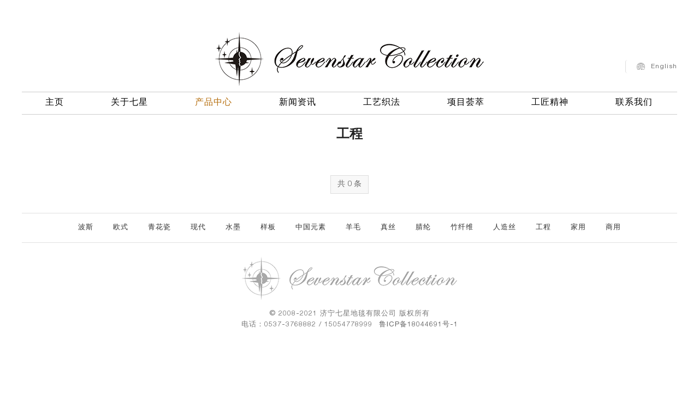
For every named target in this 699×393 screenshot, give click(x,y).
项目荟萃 (465, 101)
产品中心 (213, 101)
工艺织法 (381, 101)
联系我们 (634, 101)
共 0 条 (349, 184)
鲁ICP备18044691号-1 (418, 325)
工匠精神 (549, 101)
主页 (54, 101)
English (664, 64)
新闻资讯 (297, 101)
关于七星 (129, 101)
